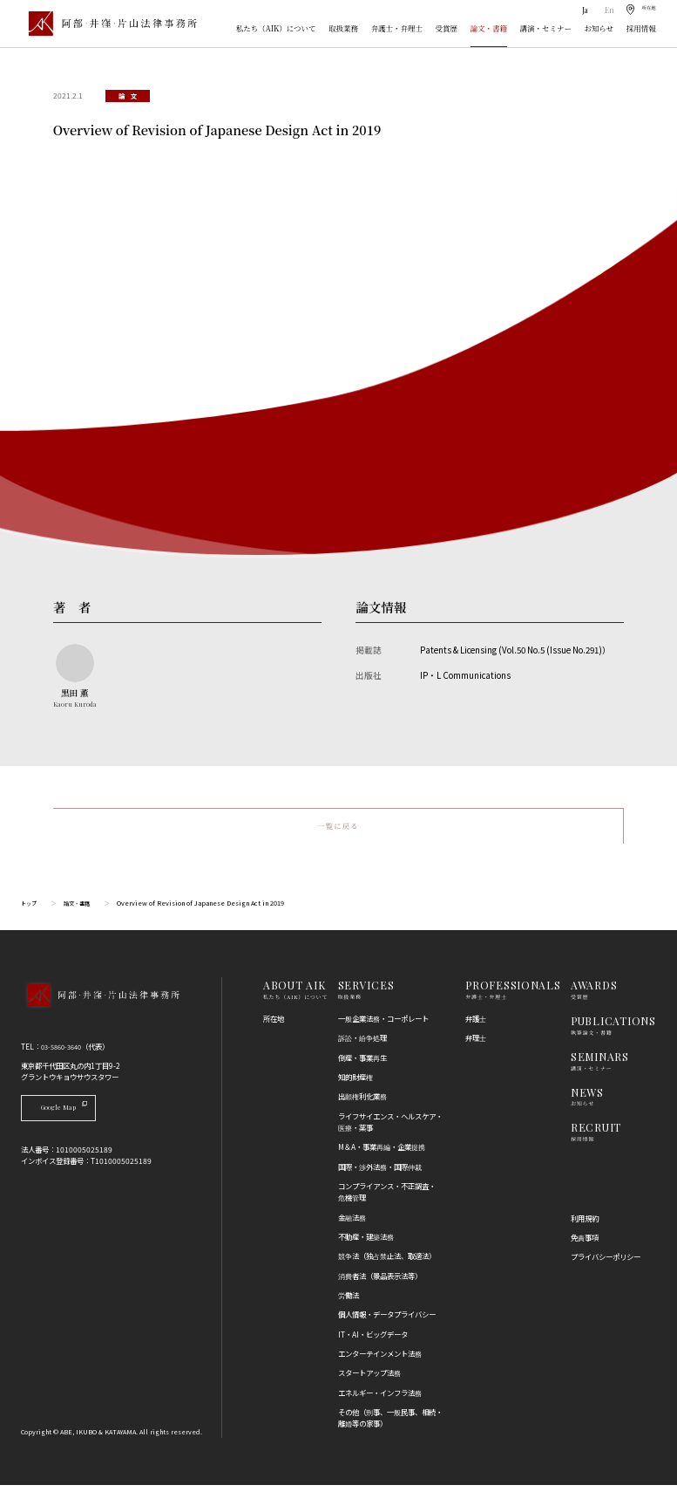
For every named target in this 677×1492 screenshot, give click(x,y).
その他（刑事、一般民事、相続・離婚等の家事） (390, 1424)
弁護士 (475, 1025)
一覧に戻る (338, 830)
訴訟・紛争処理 (362, 1044)
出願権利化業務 (362, 1103)
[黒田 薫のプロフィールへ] (75, 676)
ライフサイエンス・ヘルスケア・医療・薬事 (390, 1129)
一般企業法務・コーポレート (383, 1025)
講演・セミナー (546, 28)
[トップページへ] (100, 1016)
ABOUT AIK (294, 992)
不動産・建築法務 (366, 1243)
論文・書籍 (489, 28)
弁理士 (475, 1044)
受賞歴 (446, 28)
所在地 (273, 1025)
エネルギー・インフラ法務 (380, 1399)
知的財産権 (355, 1083)
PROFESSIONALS (512, 992)
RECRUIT (596, 1134)
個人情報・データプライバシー (387, 1321)
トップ (30, 910)
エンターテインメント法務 (380, 1360)
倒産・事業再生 (362, 1064)
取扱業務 (343, 28)
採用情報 (641, 28)
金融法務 (352, 1224)
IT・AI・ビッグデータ (373, 1341)
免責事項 (585, 1244)
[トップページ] (109, 23)
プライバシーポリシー (605, 1263)
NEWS (587, 1099)
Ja (578, 10)
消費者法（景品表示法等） (380, 1282)
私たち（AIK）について (276, 28)
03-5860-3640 (65, 1053)
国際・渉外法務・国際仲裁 (380, 1173)
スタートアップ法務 (369, 1379)
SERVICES (366, 992)
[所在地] (637, 10)
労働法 (348, 1302)
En (601, 10)
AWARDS (594, 992)
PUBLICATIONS (613, 1028)
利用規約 (585, 1225)
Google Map (75, 1114)
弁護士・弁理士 (397, 28)
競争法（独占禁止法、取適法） (387, 1262)
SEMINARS (600, 1064)
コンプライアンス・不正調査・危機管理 (387, 1198)
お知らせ (599, 28)
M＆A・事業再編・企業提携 (381, 1153)
